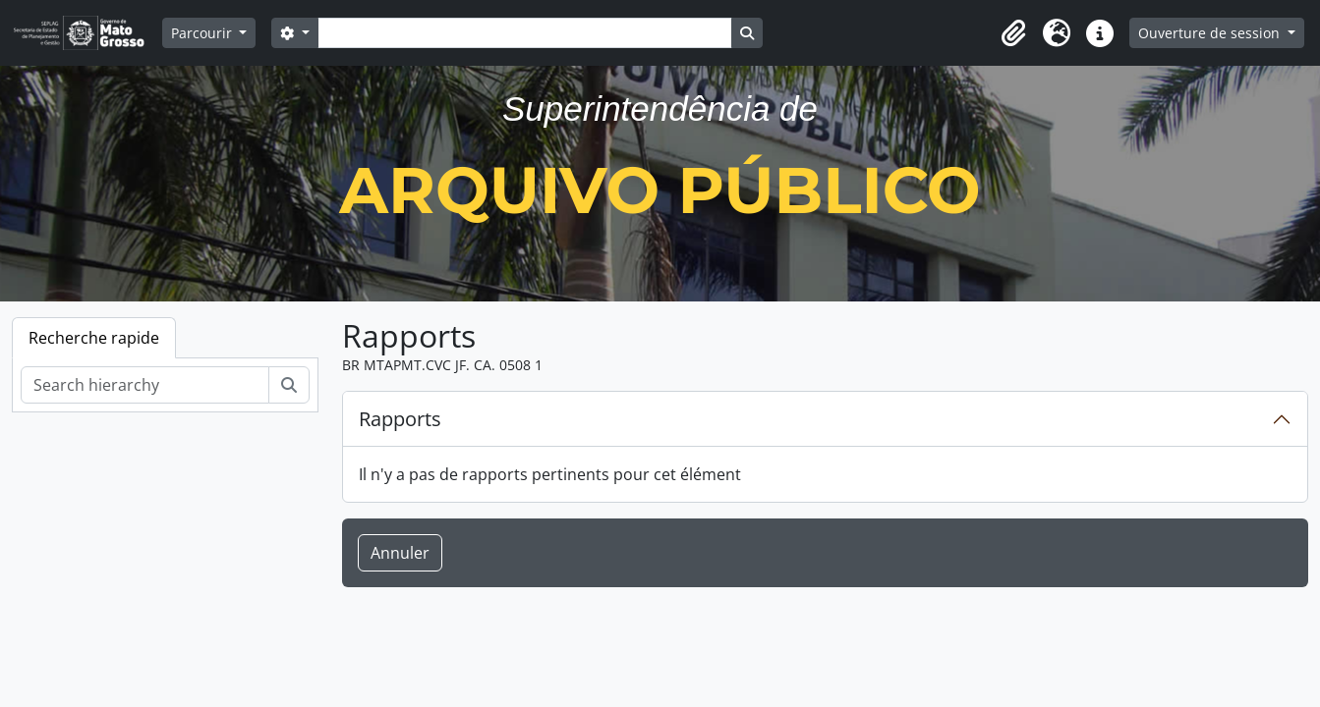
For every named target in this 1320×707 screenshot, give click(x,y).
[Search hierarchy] (145, 385)
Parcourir (203, 33)
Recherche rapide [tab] (94, 338)
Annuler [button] (400, 553)
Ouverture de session (1211, 33)
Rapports (400, 419)
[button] (1013, 33)
